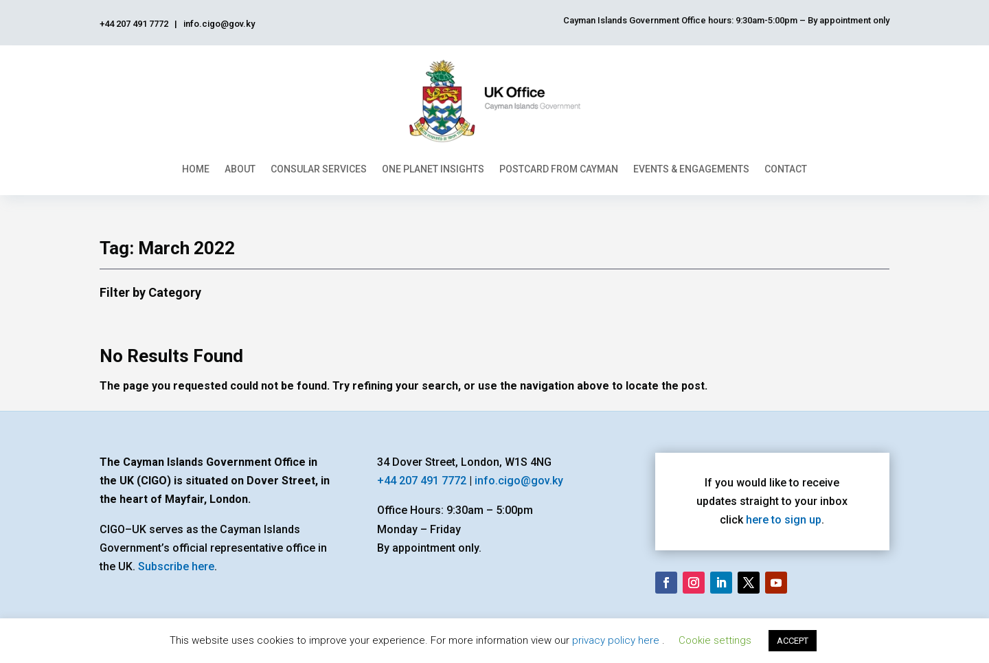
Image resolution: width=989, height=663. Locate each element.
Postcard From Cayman (558, 169)
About (240, 169)
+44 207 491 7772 (421, 480)
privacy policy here (617, 640)
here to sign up (783, 519)
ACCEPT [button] (792, 641)
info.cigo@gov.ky (519, 480)
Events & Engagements (691, 169)
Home (195, 169)
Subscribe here (176, 566)
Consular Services (319, 169)
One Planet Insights (433, 169)
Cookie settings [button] (715, 640)
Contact (785, 169)
